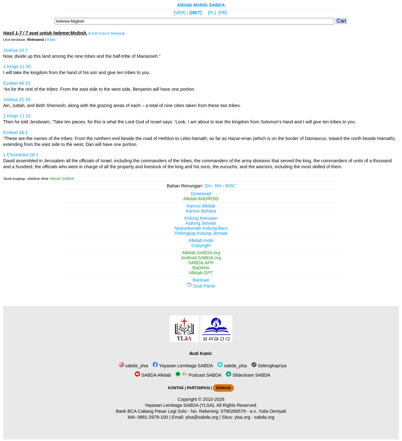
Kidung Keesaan (201, 218)
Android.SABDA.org (201, 257)
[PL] (212, 12)
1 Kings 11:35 (17, 66)
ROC (230, 185)
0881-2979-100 (152, 417)
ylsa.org (242, 417)
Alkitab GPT (201, 272)
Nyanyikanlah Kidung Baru (201, 228)
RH (218, 185)
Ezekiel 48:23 (16, 83)
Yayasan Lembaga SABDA (183, 365)
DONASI (223, 388)
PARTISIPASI (198, 388)
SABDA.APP (201, 262)
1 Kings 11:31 (17, 115)
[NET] (196, 12)
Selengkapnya (268, 365)
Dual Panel (201, 285)
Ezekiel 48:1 (15, 132)
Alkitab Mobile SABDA (201, 5)
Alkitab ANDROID (201, 198)
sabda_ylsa (133, 365)
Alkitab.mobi (201, 240)
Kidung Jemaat (201, 223)
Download (201, 193)
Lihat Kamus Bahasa (106, 33)
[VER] (180, 12)
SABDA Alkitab (153, 375)
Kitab (51, 39)
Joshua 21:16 (16, 99)
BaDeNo (201, 267)
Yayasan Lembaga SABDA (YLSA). (180, 405)
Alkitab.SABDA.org (201, 252)
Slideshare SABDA (248, 375)
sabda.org (264, 417)
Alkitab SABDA (62, 178)
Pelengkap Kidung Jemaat (201, 233)
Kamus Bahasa (201, 210)
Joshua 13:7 (15, 50)
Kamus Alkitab (201, 205)
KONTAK (176, 388)
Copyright (201, 245)
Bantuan (201, 279)
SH (207, 185)
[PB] (223, 12)
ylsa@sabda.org (201, 417)
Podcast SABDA (198, 375)
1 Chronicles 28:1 (20, 154)
